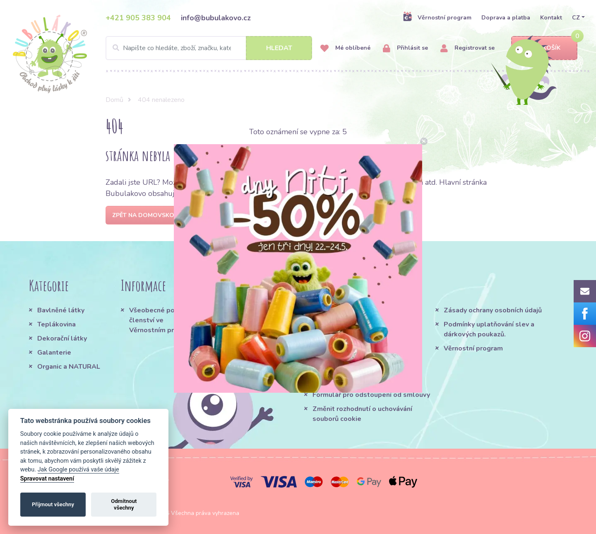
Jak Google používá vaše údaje (78, 469)
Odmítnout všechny (124, 504)
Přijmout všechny (53, 504)
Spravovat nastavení (47, 478)
